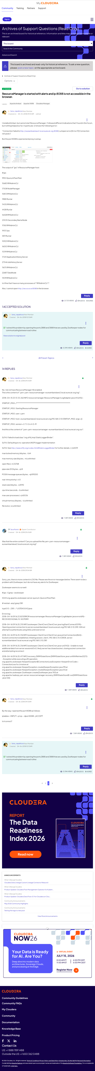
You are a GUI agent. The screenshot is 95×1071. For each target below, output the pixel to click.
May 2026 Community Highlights (16, 904)
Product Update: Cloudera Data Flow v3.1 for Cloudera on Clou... (27, 897)
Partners (31, 8)
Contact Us (9, 1045)
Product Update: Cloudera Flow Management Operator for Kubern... (29, 890)
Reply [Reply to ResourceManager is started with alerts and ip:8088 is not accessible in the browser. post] (87, 295)
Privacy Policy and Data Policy (49, 1060)
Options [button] (8, 80)
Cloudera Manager (43, 103)
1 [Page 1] (45, 783)
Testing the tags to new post (14, 910)
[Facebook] (3, 1041)
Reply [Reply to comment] (86, 342)
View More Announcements (47, 916)
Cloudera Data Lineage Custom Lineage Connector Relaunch (26, 883)
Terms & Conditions (33, 1060)
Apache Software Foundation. (72, 1063)
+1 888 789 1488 (15, 1050)
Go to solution (83, 88)
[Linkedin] (15, 1041)
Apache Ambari (15, 103)
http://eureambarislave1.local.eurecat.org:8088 (39, 131)
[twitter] (9, 1041)
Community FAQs (12, 1003)
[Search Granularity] (47, 43)
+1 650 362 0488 (29, 1053)
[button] (87, 118)
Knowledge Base (11, 1028)
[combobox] (47, 48)
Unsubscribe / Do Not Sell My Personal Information (75, 1060)
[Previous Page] (42, 783)
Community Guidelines (15, 998)
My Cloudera (9, 1009)
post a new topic (26, 67)
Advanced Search (9, 55)
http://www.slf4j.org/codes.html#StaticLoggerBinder (33, 448)
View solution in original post (14, 336)
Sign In (7, 19)
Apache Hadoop (17, 1063)
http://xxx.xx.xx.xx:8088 (27, 288)
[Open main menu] (92, 19)
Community (7, 8)
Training (20, 8)
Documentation (11, 1022)
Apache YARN (29, 103)
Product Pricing (11, 1035)
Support (42, 8)
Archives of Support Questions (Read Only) (20, 76)
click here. (14, 1066)
